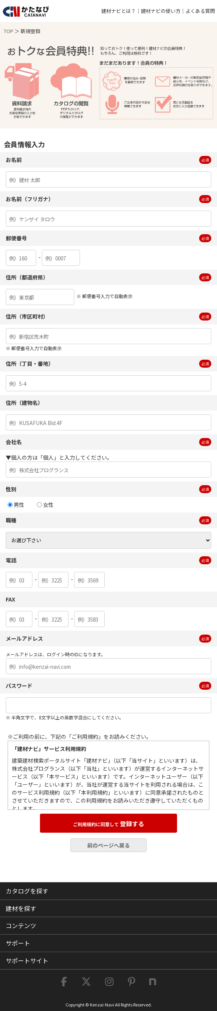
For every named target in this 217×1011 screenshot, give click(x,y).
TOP (8, 31)
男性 (16, 504)
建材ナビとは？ (118, 10)
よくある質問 (200, 10)
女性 (45, 504)
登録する (108, 823)
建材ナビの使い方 (160, 10)
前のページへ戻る (108, 845)
